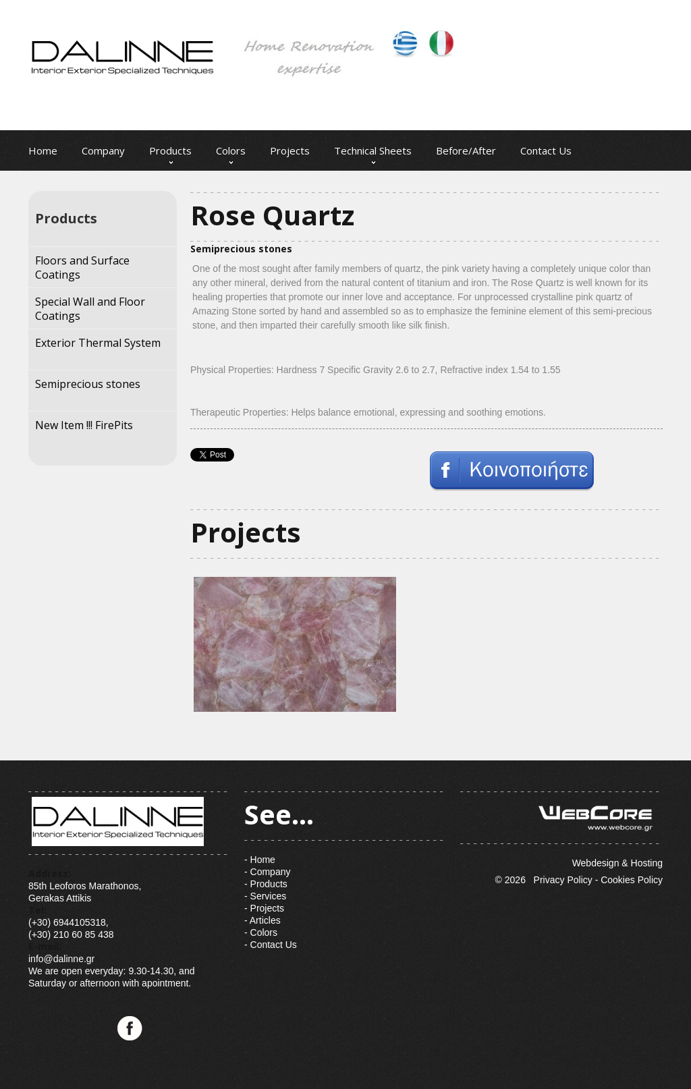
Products (170, 150)
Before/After (466, 150)
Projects (290, 150)
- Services (265, 896)
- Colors (260, 932)
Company (103, 150)
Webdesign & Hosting (561, 829)
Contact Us (546, 150)
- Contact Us (270, 944)
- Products (265, 883)
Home (42, 150)
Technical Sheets (373, 150)
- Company (267, 871)
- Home (259, 859)
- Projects (264, 908)
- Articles (262, 920)
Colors (231, 150)
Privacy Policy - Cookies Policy (598, 879)
